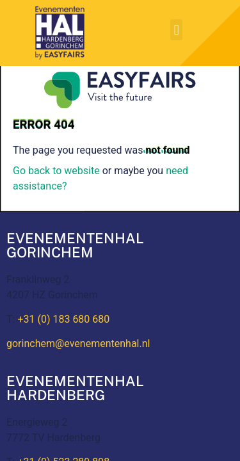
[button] (176, 29)
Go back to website (56, 171)
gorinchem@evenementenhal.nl (78, 343)
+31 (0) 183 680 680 (63, 319)
